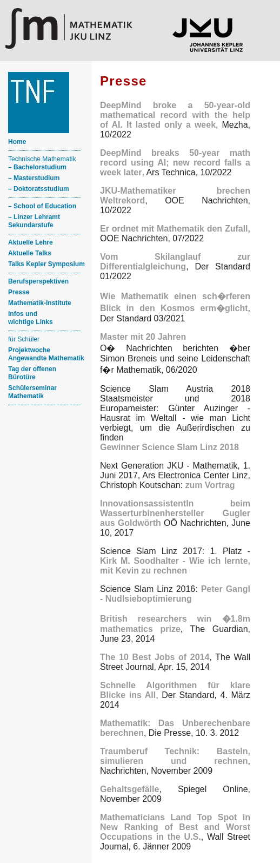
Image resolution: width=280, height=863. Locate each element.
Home (17, 142)
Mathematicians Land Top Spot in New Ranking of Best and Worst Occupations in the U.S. (175, 827)
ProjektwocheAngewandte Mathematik (46, 354)
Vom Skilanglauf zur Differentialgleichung (175, 261)
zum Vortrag (210, 485)
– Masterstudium (33, 178)
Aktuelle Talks (29, 253)
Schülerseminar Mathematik (32, 392)
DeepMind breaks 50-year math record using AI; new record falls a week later (175, 162)
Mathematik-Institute (39, 303)
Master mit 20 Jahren (143, 336)
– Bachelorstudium (37, 167)
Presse (18, 292)
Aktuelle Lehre (30, 242)
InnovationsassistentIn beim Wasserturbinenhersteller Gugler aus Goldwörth (175, 513)
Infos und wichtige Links (30, 318)
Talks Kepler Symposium (46, 264)
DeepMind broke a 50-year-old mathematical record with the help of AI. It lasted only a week (175, 115)
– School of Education (42, 206)
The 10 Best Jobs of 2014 (154, 657)
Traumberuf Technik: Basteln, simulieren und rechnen (175, 756)
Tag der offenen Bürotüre (32, 373)
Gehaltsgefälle (129, 789)
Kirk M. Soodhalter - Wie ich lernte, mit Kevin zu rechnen (175, 565)
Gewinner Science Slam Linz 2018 (169, 447)
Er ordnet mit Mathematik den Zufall (174, 228)
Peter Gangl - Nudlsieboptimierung (175, 593)
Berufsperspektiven (38, 281)
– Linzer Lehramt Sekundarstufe (34, 221)
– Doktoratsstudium (38, 189)
